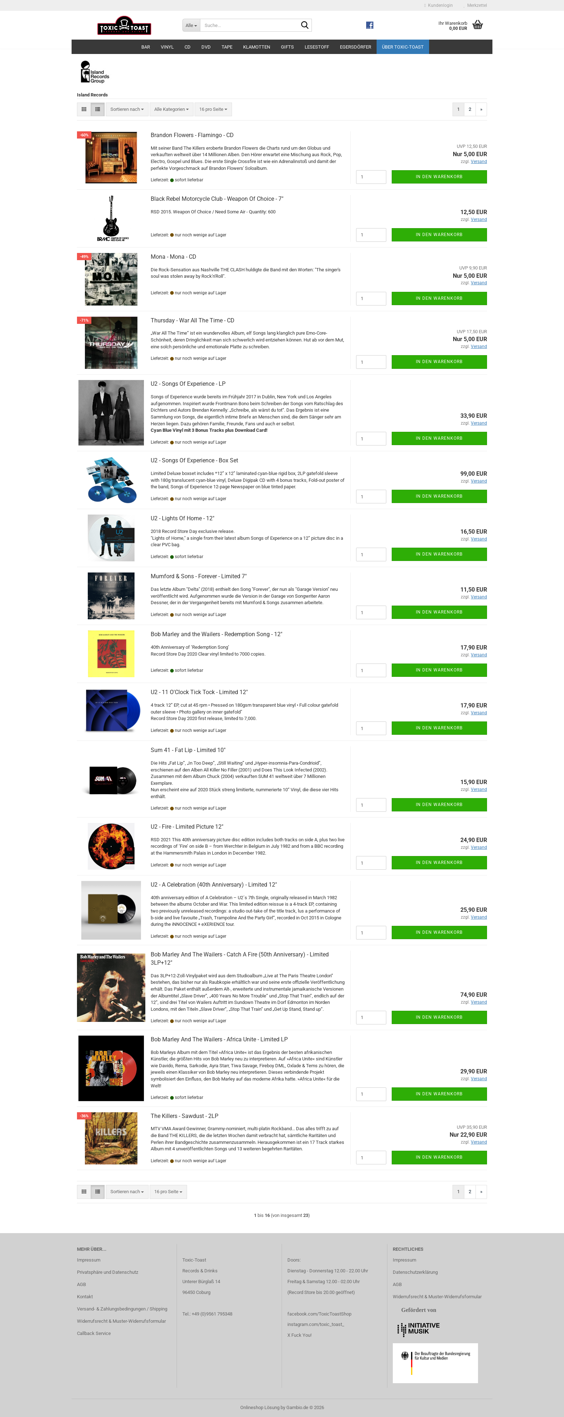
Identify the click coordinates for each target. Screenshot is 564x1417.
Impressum (88, 1260)
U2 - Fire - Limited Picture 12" (187, 826)
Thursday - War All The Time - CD (193, 320)
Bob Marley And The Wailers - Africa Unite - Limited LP (219, 1039)
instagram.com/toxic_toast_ (315, 1324)
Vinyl (167, 47)
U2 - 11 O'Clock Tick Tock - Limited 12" (199, 692)
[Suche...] (191, 25)
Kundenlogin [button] (438, 5)
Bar (145, 47)
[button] (84, 110)
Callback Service (94, 1333)
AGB (81, 1284)
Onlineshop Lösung (259, 1407)
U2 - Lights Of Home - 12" (182, 518)
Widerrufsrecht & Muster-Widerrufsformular (121, 1321)
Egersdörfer (355, 47)
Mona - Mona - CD (173, 256)
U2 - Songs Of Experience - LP (188, 383)
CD (188, 47)
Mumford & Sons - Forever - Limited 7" (199, 576)
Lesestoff (317, 47)
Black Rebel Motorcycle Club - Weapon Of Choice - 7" (217, 198)
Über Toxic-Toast (403, 47)
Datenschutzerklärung (415, 1272)
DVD (206, 47)
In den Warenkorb (439, 176)
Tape (227, 47)
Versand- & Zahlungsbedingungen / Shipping (122, 1309)
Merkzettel (475, 5)
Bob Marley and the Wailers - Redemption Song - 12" (216, 634)
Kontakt (85, 1296)
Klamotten (256, 47)
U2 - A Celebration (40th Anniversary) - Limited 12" (214, 884)
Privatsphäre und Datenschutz (107, 1272)
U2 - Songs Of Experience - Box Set (194, 460)
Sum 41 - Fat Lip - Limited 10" (188, 750)
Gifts (287, 47)
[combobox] (127, 110)
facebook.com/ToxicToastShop (319, 1314)
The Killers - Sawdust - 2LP (184, 1116)
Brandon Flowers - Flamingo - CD (192, 135)
